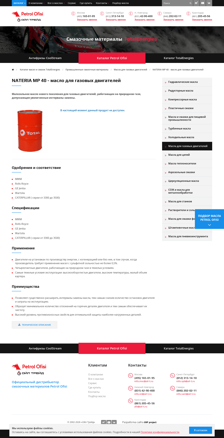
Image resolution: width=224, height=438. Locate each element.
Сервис (72, 3)
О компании (35, 3)
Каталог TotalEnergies (179, 58)
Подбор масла (120, 3)
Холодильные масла (181, 137)
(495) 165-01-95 (144, 378)
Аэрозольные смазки (181, 172)
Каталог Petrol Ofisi (112, 58)
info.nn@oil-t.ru (143, 394)
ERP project (150, 422)
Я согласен (200, 430)
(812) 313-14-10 (186, 378)
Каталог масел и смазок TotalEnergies (40, 69)
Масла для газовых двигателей (130, 69)
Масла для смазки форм (183, 218)
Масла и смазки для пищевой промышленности (187, 118)
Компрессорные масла (182, 99)
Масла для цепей (179, 154)
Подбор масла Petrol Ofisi (209, 217)
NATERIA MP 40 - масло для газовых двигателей (178, 69)
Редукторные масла (180, 90)
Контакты (101, 3)
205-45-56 (201, 16)
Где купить (86, 3)
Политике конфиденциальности (160, 432)
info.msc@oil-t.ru (143, 381)
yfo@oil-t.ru (140, 406)
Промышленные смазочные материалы (86, 69)
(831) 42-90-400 (144, 390)
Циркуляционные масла (183, 181)
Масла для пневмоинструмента (188, 236)
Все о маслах (55, 3)
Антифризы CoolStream (45, 58)
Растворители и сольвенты (185, 210)
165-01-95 (86, 16)
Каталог (18, 3)
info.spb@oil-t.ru (185, 381)
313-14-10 (115, 16)
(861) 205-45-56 (144, 403)
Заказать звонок (87, 19)
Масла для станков (180, 201)
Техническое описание (34, 324)
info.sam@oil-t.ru (186, 394)
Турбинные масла (179, 128)
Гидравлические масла (183, 82)
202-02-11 (172, 16)
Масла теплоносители (182, 163)
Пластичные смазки (181, 108)
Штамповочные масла (182, 227)
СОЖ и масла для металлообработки (180, 191)
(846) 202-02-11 (186, 390)
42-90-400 (144, 16)
